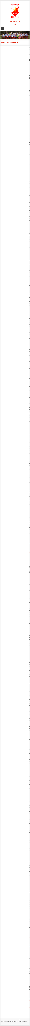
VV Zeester (15, 21)
